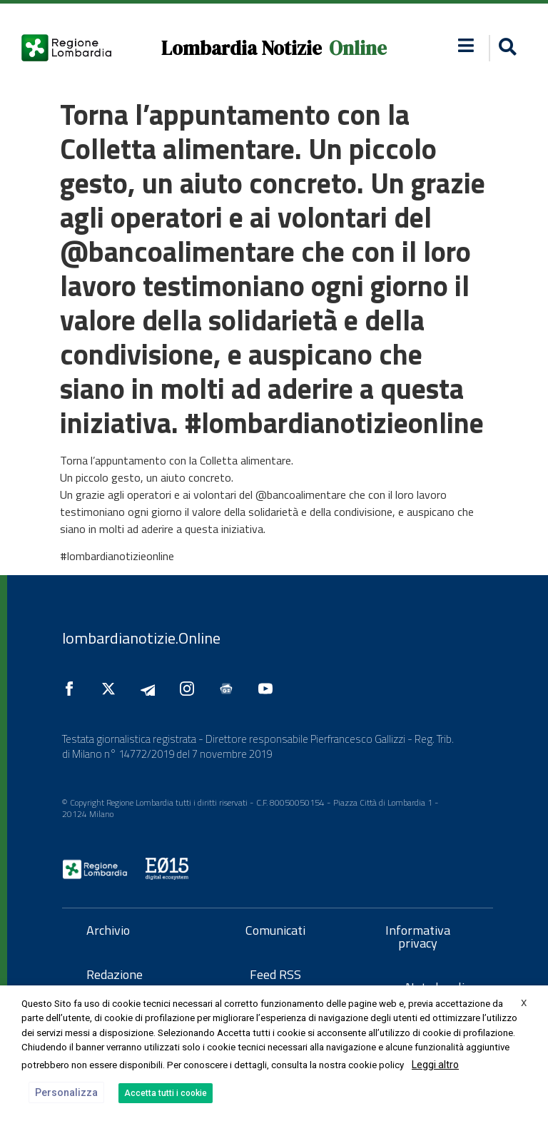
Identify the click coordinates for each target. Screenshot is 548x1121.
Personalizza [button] (66, 1092)
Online (358, 48)
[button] (505, 48)
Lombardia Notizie (241, 48)
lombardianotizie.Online (141, 638)
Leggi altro (435, 1064)
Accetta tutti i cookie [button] (165, 1093)
